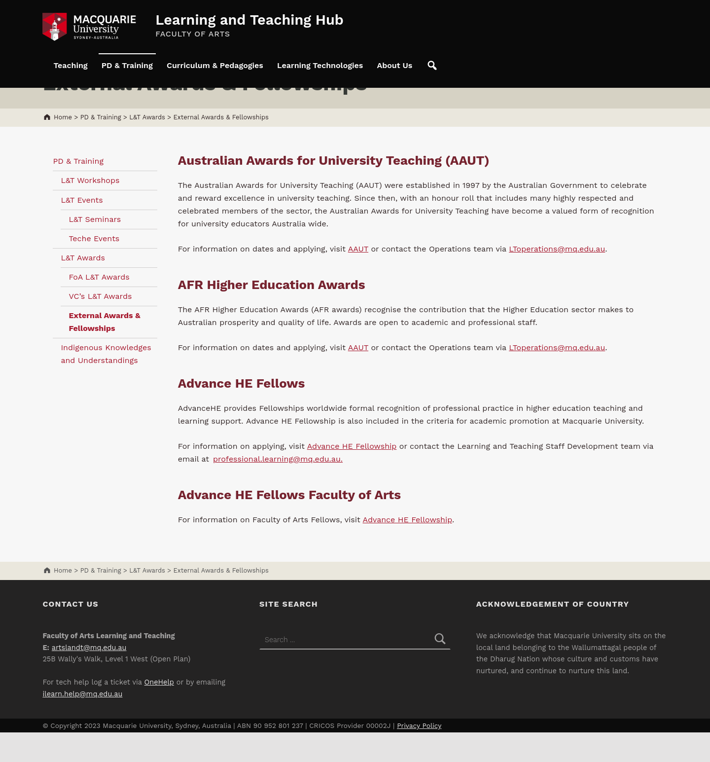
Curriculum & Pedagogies (215, 65)
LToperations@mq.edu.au (557, 278)
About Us (394, 65)
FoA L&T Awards (99, 306)
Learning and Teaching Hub (249, 19)
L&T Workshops (90, 210)
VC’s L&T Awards (100, 325)
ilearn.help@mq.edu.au (82, 724)
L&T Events (82, 229)
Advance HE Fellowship (352, 475)
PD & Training (127, 65)
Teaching (70, 65)
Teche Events (94, 268)
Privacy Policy (419, 755)
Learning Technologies (320, 65)
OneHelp (159, 712)
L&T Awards (83, 287)
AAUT (358, 278)
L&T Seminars (95, 249)
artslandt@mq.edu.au (89, 677)
